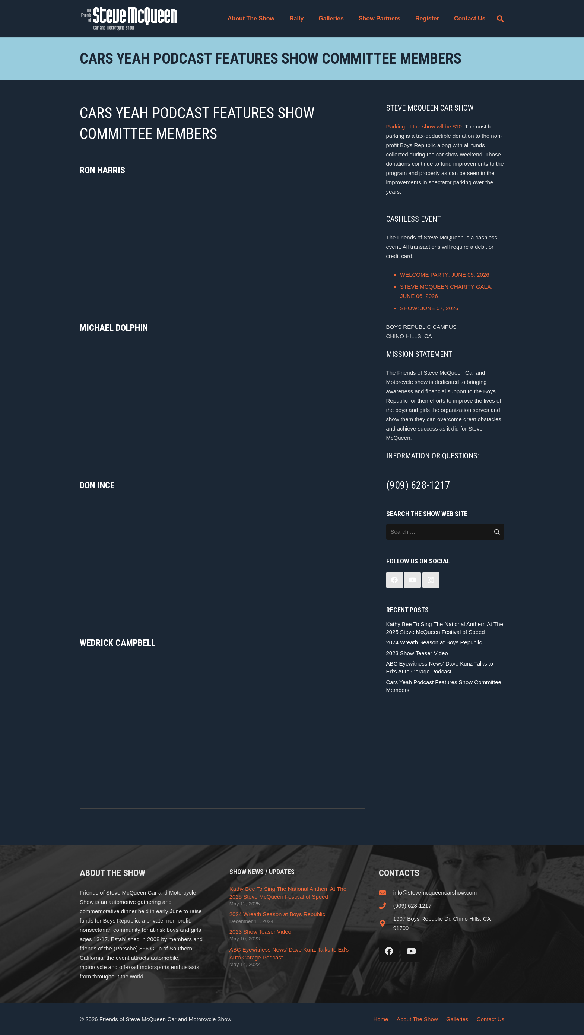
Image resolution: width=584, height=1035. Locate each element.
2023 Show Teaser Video (417, 653)
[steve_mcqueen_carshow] (129, 19)
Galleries (457, 1019)
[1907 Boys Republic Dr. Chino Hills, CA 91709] (386, 923)
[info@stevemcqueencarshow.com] (386, 892)
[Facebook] (394, 580)
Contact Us (490, 1019)
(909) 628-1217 (412, 905)
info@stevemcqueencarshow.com (435, 892)
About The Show (417, 1019)
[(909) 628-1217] (386, 905)
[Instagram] (430, 580)
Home (380, 1019)
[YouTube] (412, 580)
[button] (500, 18)
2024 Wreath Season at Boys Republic (434, 642)
